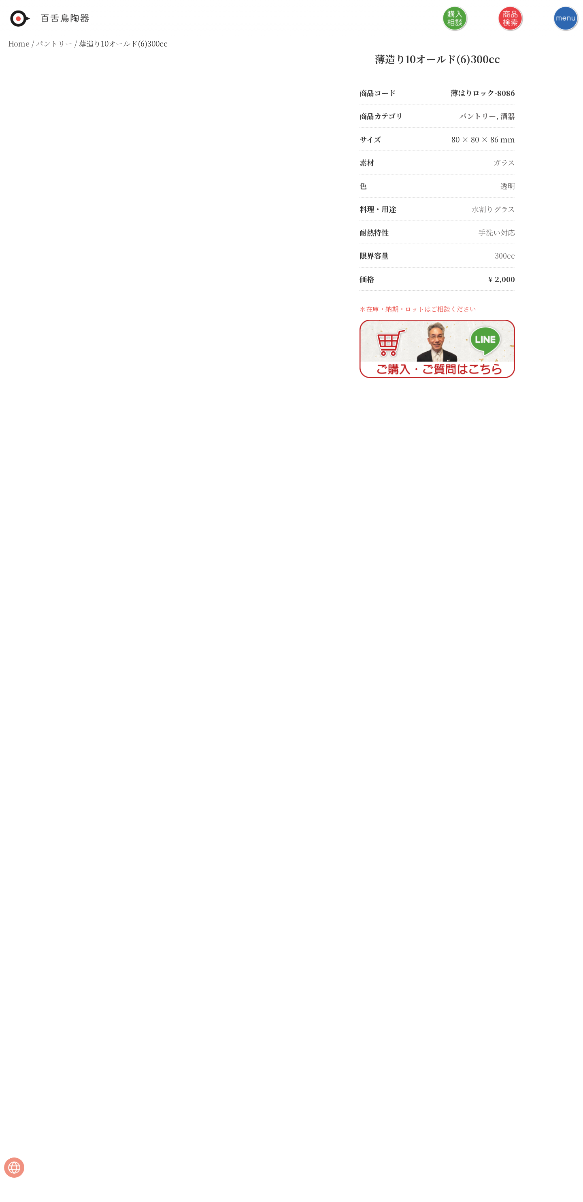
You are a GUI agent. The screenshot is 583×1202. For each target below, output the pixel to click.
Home (19, 43)
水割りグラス (493, 208)
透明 (507, 185)
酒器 (507, 115)
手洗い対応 (497, 231)
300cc (505, 254)
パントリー (54, 43)
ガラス (504, 162)
